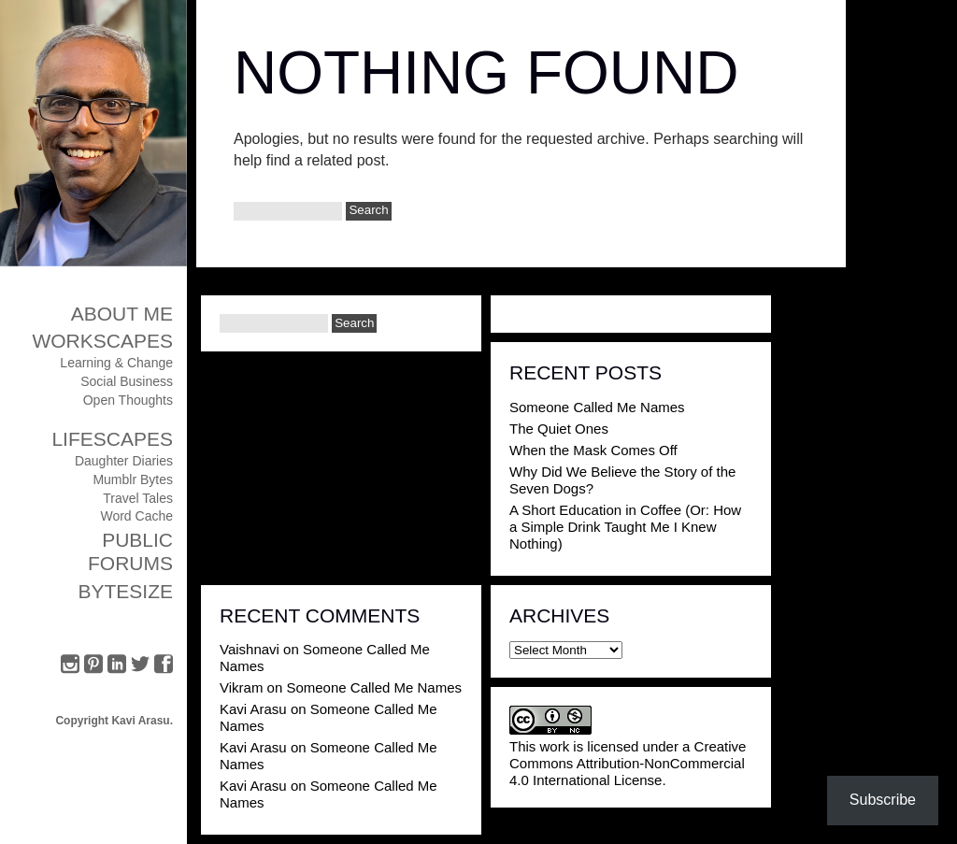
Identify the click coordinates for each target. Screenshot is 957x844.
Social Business (126, 381)
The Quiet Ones (558, 428)
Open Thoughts (128, 400)
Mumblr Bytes (133, 479)
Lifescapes (112, 439)
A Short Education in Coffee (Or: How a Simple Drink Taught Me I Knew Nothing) (625, 526)
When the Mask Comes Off (593, 450)
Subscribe (883, 800)
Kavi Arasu (253, 709)
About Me (122, 313)
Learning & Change (116, 362)
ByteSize (125, 591)
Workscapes (102, 340)
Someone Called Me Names (597, 407)
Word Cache (136, 515)
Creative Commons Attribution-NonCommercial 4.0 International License (627, 763)
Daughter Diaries (124, 460)
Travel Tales (138, 498)
